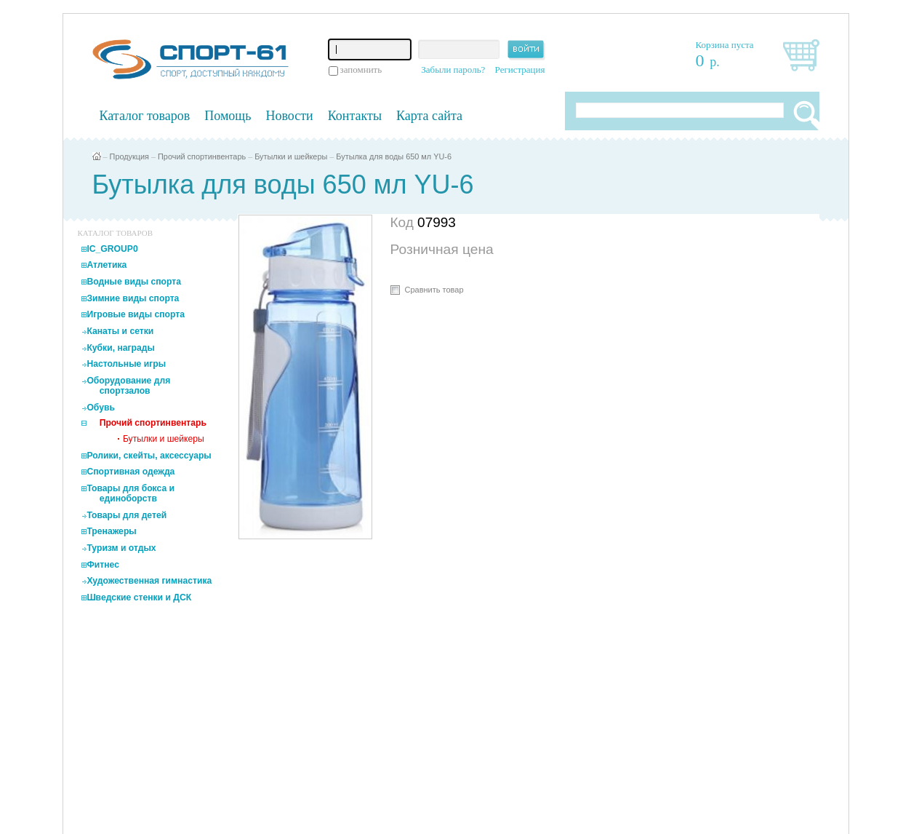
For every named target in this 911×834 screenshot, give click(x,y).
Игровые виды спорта (136, 314)
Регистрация (520, 69)
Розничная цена (442, 249)
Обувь (101, 407)
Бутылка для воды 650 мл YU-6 (394, 156)
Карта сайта (429, 115)
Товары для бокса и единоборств (130, 493)
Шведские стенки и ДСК (139, 597)
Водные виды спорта (134, 282)
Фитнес (103, 565)
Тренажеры (111, 531)
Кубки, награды (120, 348)
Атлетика (107, 265)
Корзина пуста (725, 44)
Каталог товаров (145, 115)
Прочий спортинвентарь (202, 156)
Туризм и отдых (121, 548)
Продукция (129, 156)
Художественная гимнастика (149, 581)
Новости (289, 115)
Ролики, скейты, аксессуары (149, 455)
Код (404, 222)
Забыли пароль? (453, 69)
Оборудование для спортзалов (128, 386)
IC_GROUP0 (112, 249)
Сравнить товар (434, 289)
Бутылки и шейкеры (290, 156)
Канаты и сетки (120, 331)
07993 (436, 222)
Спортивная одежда (130, 471)
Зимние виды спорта (133, 298)
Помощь (227, 115)
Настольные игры (126, 364)
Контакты (355, 115)
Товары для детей (126, 515)
